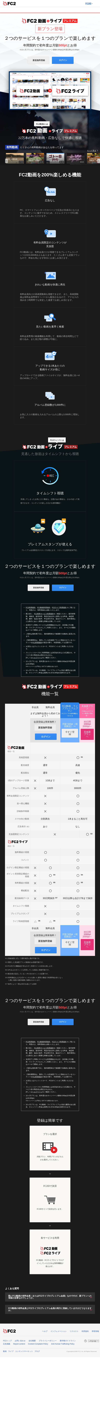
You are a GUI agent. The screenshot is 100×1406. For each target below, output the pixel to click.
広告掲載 (6, 1344)
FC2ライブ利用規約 (59, 607)
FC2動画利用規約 (43, 607)
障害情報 (95, 1331)
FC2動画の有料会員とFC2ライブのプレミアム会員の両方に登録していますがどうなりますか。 (49, 1309)
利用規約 (85, 1331)
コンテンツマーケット (24, 1351)
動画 (5, 1351)
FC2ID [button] (89, 3)
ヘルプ (44, 1331)
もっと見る (91, 150)
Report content (19, 1344)
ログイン (63, 60)
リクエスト (74, 1331)
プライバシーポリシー (48, 1341)
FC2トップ (7, 1341)
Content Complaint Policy (38, 1344)
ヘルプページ (37, 658)
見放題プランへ (87, 734)
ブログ (37, 1351)
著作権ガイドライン (68, 1341)
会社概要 (32, 1341)
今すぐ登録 (69, 733)
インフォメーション (59, 1331)
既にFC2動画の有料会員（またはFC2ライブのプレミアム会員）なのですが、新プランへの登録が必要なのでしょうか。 (49, 1297)
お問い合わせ (20, 1341)
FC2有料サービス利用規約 (44, 614)
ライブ (11, 1351)
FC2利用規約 (31, 607)
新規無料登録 (39, 60)
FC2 (9, 3)
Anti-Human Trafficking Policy (62, 1344)
